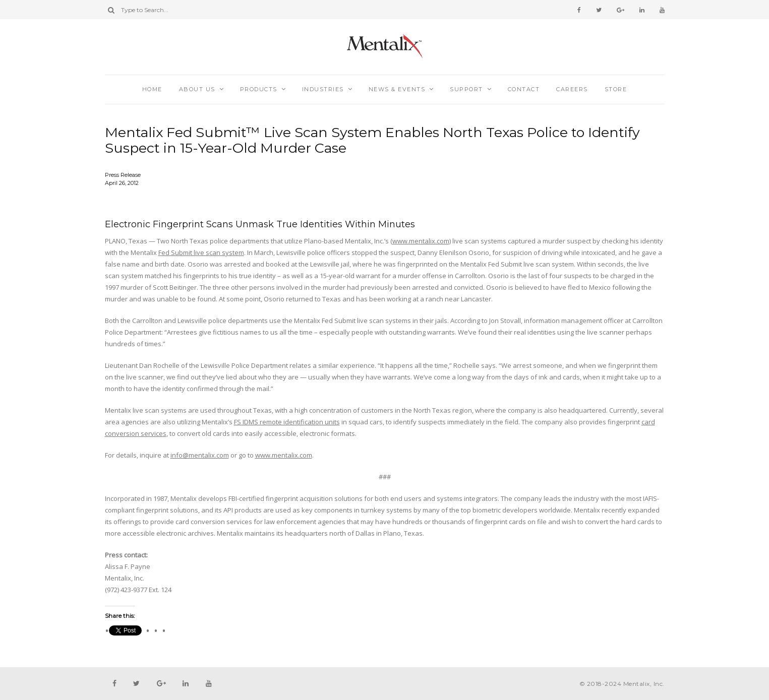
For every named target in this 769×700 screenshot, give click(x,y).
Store (616, 89)
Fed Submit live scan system (201, 252)
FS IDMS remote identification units (287, 421)
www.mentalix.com (420, 240)
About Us (197, 89)
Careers (572, 89)
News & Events (397, 89)
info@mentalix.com (199, 455)
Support (466, 89)
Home (152, 89)
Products (258, 89)
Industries (323, 89)
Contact (524, 89)
